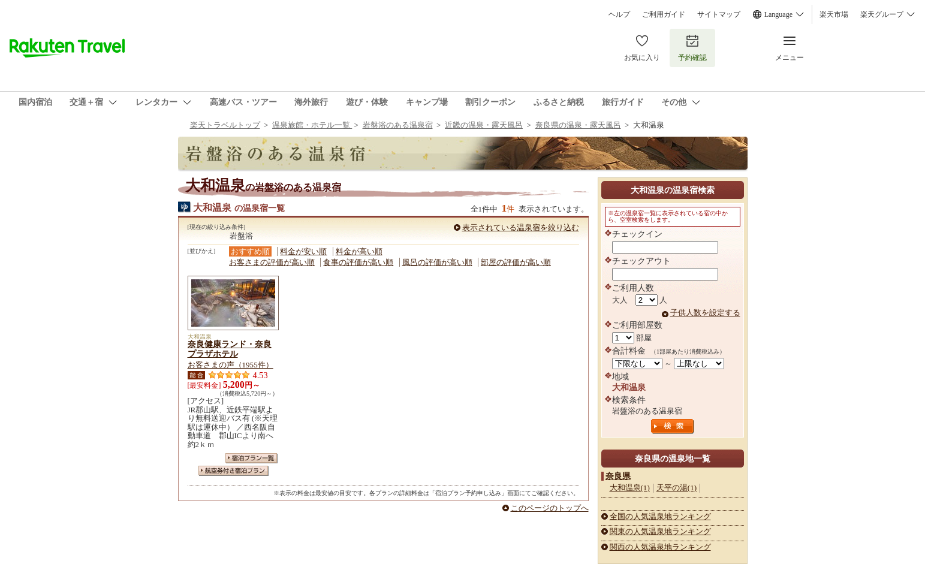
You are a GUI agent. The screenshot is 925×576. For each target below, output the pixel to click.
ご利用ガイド (663, 14)
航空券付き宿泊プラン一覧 (233, 471)
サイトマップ (718, 14)
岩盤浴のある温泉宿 (398, 124)
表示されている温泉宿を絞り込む (520, 227)
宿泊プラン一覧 (251, 458)
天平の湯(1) (676, 487)
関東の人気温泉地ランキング (660, 531)
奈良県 (618, 476)
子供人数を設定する (705, 312)
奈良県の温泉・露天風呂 (578, 124)
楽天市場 (833, 14)
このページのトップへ (550, 507)
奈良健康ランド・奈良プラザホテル (230, 348)
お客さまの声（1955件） (230, 364)
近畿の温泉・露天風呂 (484, 124)
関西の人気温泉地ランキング (660, 546)
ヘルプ (619, 14)
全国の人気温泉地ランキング (660, 516)
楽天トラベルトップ (225, 124)
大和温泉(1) (630, 487)
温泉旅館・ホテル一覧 (312, 124)
